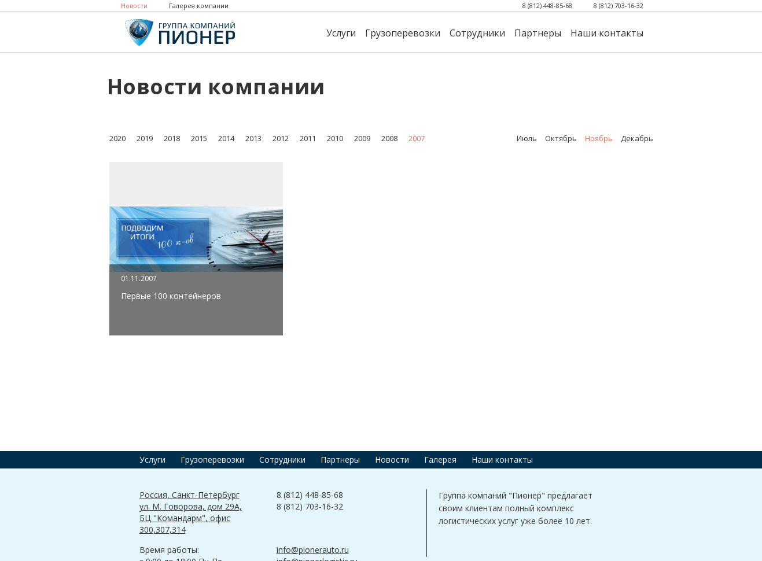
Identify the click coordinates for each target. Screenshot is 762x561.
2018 (172, 138)
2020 (117, 138)
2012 (281, 138)
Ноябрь (599, 138)
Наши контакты (606, 33)
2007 (416, 138)
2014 (226, 138)
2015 (199, 138)
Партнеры (537, 33)
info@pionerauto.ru (313, 549)
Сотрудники (477, 33)
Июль (527, 138)
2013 (253, 138)
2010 (335, 138)
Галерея (440, 459)
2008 (389, 138)
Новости (134, 5)
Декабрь (637, 138)
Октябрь (561, 138)
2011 (308, 138)
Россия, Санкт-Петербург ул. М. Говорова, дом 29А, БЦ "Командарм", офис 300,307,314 (190, 512)
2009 (362, 138)
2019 (145, 138)
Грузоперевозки (402, 33)
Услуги (341, 33)
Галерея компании (199, 5)
